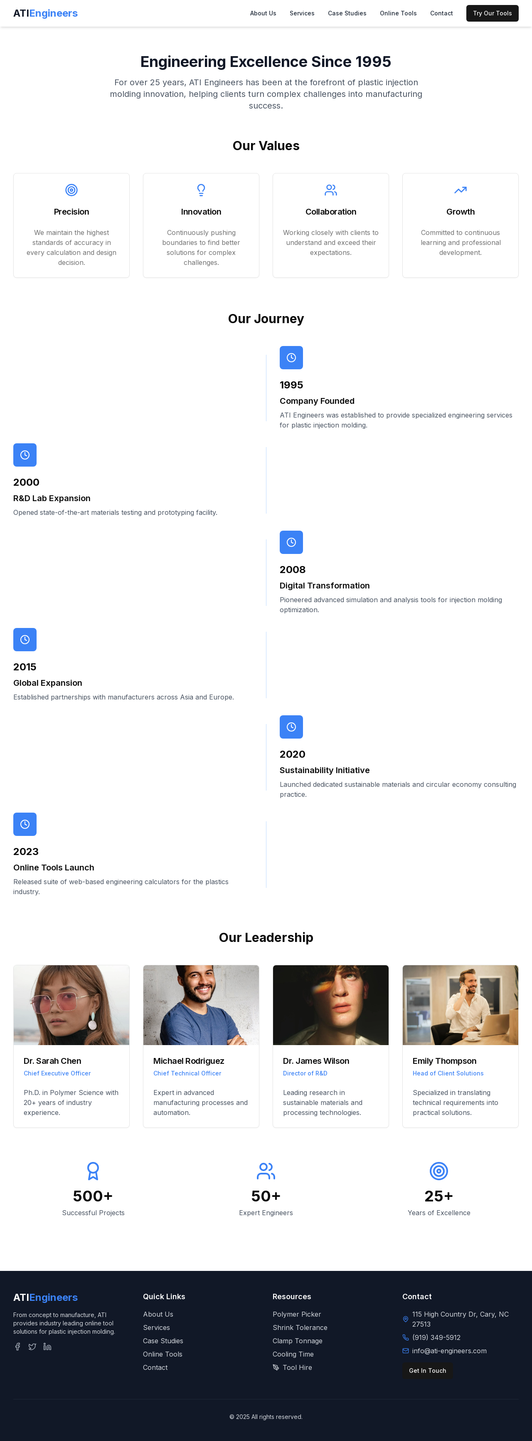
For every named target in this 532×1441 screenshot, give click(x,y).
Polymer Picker (297, 1314)
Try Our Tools (492, 13)
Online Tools (398, 13)
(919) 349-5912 (436, 1337)
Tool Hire (292, 1367)
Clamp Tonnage (298, 1341)
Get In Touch (427, 1370)
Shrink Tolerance (300, 1327)
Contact (441, 13)
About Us (263, 13)
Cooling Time (293, 1354)
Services (302, 13)
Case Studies (347, 13)
